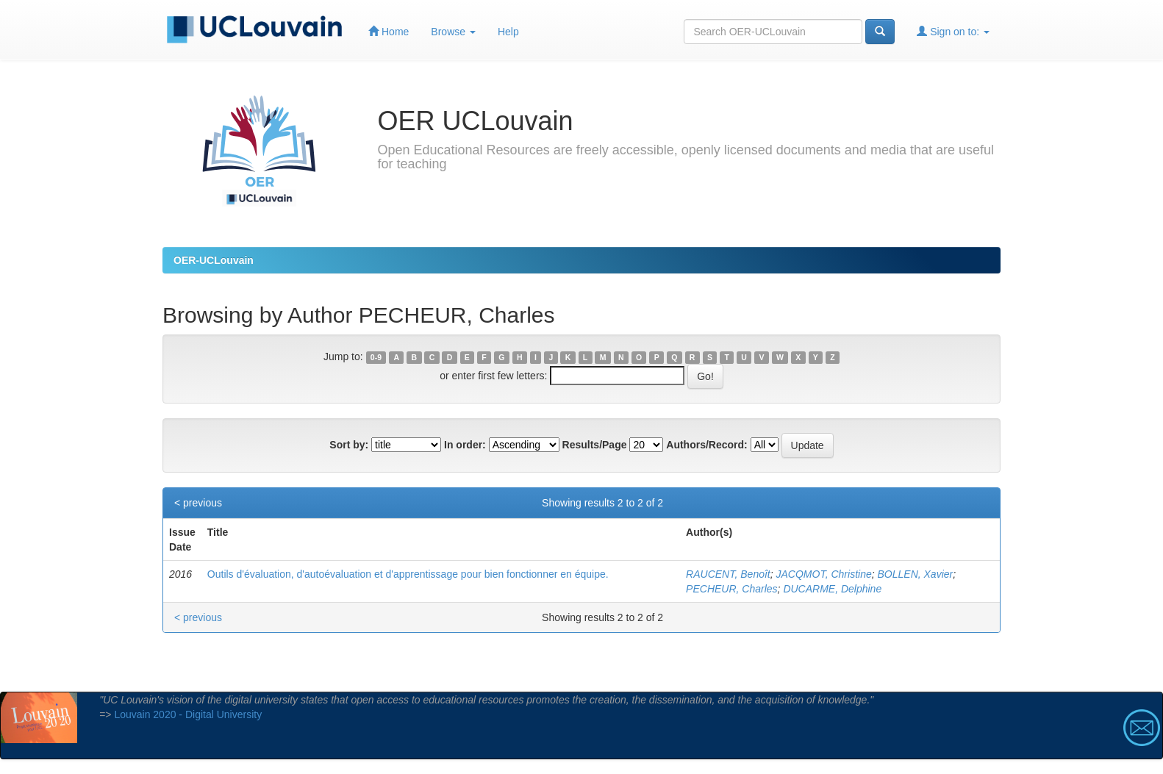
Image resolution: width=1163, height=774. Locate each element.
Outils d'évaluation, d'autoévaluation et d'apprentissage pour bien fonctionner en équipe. (408, 574)
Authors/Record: (706, 445)
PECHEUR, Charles (731, 589)
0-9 (376, 357)
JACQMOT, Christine (824, 574)
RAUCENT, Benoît (728, 574)
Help (508, 31)
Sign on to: (953, 31)
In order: (465, 445)
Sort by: (348, 445)
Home (388, 31)
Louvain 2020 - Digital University (188, 714)
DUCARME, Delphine (832, 589)
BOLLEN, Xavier (915, 574)
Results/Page (594, 445)
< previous (198, 503)
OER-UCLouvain (213, 260)
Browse (453, 31)
